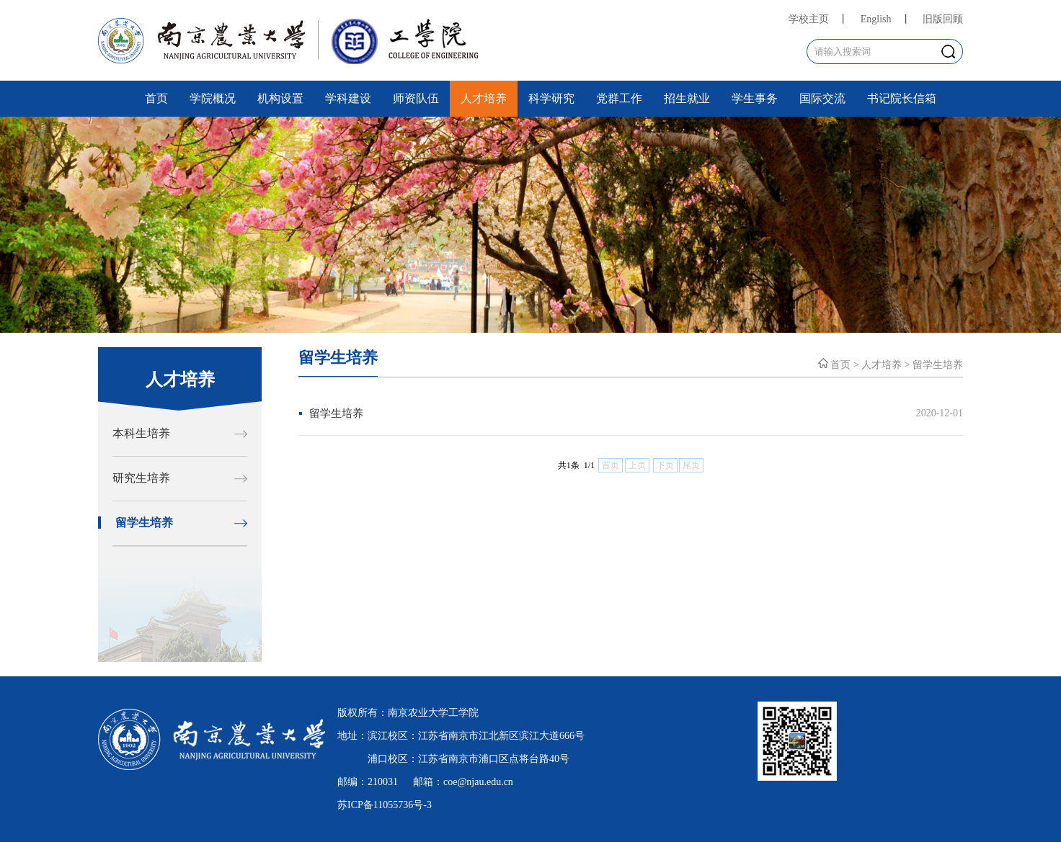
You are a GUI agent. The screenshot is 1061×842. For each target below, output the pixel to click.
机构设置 (280, 98)
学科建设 (348, 98)
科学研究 (551, 98)
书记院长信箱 (901, 98)
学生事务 (755, 98)
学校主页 (809, 19)
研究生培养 (141, 478)
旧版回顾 (943, 19)
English (876, 19)
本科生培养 (141, 433)
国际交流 (822, 98)
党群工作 (619, 98)
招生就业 (687, 98)
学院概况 (213, 98)
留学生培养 (144, 522)
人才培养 (484, 98)
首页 (156, 98)
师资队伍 (416, 98)
